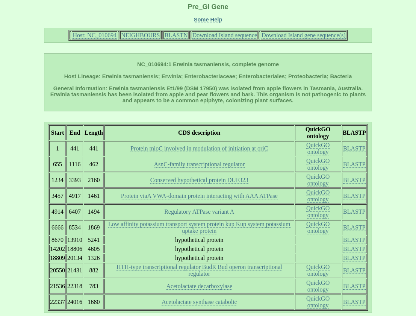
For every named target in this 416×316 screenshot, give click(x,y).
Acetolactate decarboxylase (199, 286)
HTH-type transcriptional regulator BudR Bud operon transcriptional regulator (199, 270)
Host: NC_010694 (94, 35)
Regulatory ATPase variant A (199, 211)
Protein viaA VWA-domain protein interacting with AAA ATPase (199, 196)
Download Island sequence (224, 35)
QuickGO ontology (318, 148)
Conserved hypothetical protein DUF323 (199, 180)
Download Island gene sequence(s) (303, 35)
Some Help (208, 20)
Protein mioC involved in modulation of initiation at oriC (199, 148)
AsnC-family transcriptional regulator (199, 164)
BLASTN (176, 35)
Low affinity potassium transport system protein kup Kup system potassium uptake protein (199, 227)
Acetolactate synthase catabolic (199, 302)
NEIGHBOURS (140, 35)
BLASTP (354, 148)
